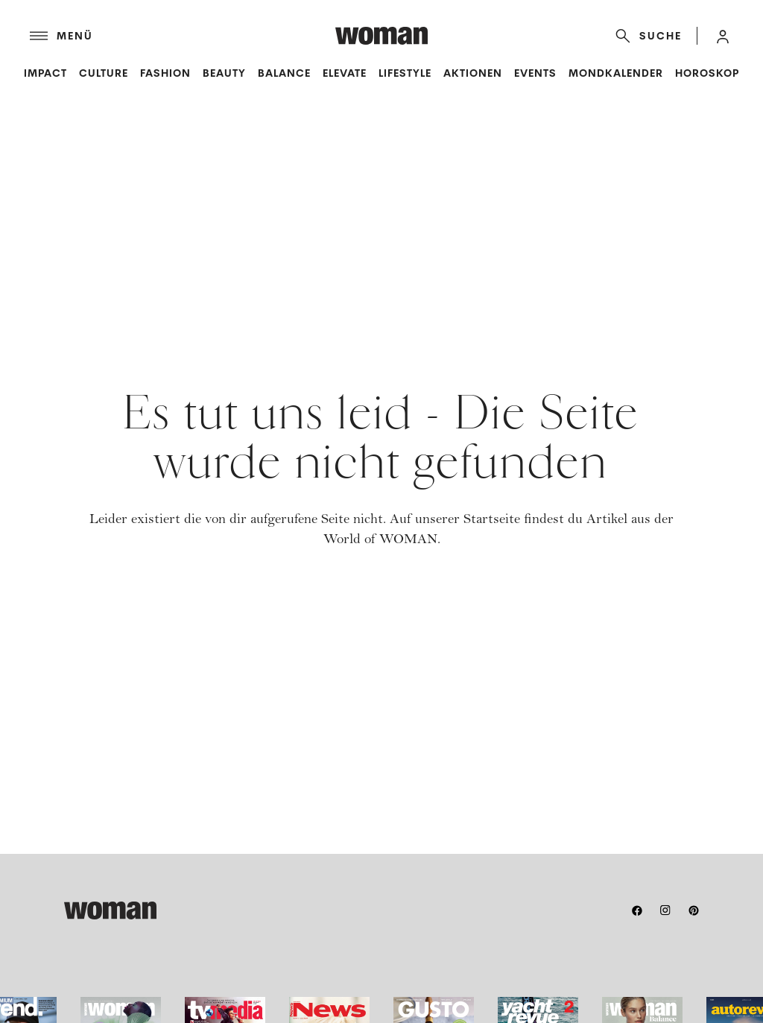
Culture (103, 73)
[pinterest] (693, 910)
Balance (284, 73)
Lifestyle (405, 73)
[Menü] (182, 36)
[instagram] (665, 910)
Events (535, 73)
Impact (45, 73)
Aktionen (472, 73)
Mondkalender (616, 73)
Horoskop (707, 73)
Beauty (224, 73)
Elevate (345, 73)
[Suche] (646, 36)
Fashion (165, 73)
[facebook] (637, 910)
